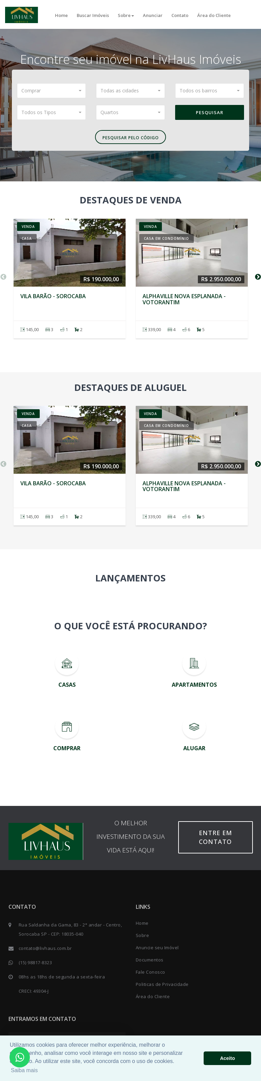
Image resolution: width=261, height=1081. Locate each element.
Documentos (150, 960)
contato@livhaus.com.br (45, 948)
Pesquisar (209, 112)
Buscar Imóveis (93, 15)
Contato (179, 15)
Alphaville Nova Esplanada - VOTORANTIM (184, 299)
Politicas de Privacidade (162, 984)
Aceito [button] (227, 1058)
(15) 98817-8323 (35, 962)
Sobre (126, 15)
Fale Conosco (150, 972)
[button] (51, 90)
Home (61, 15)
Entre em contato (215, 837)
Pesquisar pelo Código (130, 138)
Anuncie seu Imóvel (157, 947)
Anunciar (153, 15)
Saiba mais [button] (24, 1070)
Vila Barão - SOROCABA (53, 296)
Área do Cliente (214, 15)
